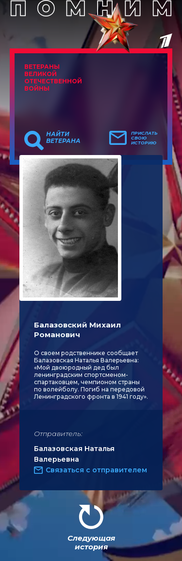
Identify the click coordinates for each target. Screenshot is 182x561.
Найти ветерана (63, 137)
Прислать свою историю (144, 138)
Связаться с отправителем (96, 470)
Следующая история (91, 542)
